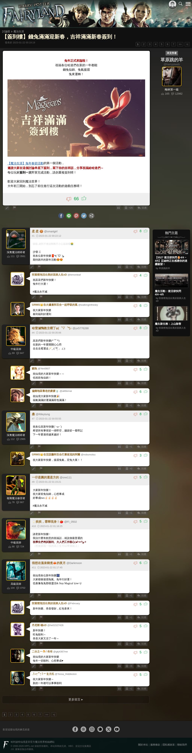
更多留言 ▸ (75, 698)
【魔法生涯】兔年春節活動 (26, 163)
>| (187, 44)
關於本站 (143, 744)
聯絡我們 (182, 744)
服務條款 (155, 744)
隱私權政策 (169, 744)
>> (180, 44)
